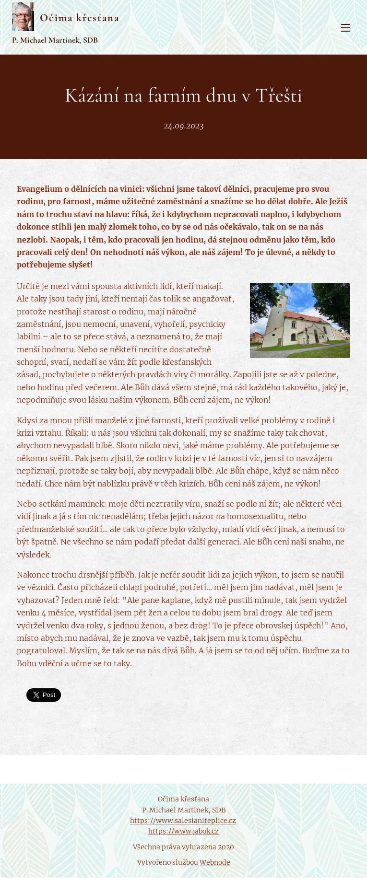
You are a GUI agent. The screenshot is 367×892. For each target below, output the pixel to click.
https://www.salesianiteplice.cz (183, 820)
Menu (345, 27)
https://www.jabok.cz (183, 831)
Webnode (215, 862)
